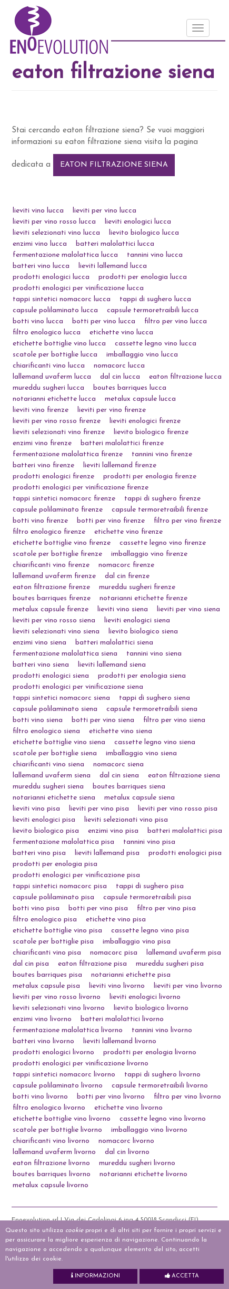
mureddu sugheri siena (48, 787)
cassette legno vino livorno (163, 1119)
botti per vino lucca (103, 321)
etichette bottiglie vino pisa (57, 931)
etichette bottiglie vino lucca (59, 344)
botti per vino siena (103, 720)
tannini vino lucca (155, 255)
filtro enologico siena (46, 731)
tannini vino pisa (149, 842)
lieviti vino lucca (38, 211)
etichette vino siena (120, 731)
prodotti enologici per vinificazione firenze (80, 488)
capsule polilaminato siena (55, 709)
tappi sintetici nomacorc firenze (64, 499)
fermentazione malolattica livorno (68, 1030)
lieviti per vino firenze (111, 410)
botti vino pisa (36, 908)
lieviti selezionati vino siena (56, 632)
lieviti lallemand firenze (119, 465)
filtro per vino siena (174, 720)
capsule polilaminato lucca (55, 310)
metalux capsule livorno (50, 1185)
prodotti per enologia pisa (55, 864)
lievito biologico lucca (144, 233)
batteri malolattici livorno (122, 1019)
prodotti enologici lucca (51, 277)
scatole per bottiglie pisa (53, 942)
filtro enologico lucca (47, 332)
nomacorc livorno (126, 1141)
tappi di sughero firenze (162, 499)
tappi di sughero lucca (155, 299)
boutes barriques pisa (47, 975)
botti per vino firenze (111, 521)
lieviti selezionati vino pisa (126, 820)
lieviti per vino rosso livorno (57, 997)
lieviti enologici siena (137, 620)
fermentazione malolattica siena (65, 654)
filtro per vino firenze (187, 521)
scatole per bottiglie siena (55, 753)
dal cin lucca (120, 377)
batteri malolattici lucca (115, 244)
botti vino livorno (40, 1097)
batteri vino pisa (39, 853)
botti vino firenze (40, 521)
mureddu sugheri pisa (170, 964)
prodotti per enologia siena (142, 676)
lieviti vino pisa (36, 809)
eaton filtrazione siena (114, 165)
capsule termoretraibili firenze (160, 510)
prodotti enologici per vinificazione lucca (78, 288)
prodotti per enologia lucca (142, 277)
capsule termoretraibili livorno (160, 1086)
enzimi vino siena (39, 643)
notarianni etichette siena (54, 798)
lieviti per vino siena (188, 609)
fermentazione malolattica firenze (68, 454)
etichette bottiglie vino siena (59, 742)
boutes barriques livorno (52, 1174)
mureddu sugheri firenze (137, 587)
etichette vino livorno (128, 1108)
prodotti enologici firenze (53, 476)
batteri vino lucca (41, 266)
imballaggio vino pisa (137, 942)
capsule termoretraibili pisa (147, 897)
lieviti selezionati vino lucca (56, 233)
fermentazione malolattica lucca (65, 255)
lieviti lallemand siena (112, 665)
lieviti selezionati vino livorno (59, 1008)
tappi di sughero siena (154, 698)
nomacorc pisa (113, 953)
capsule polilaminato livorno (58, 1086)
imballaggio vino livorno (149, 1130)
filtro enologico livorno (49, 1108)
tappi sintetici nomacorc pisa (60, 886)
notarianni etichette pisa (131, 975)
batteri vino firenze (43, 465)
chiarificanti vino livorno (51, 1141)
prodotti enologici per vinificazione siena (78, 687)
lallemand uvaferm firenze (54, 576)
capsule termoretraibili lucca (152, 310)
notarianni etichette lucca (54, 399)
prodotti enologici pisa (185, 853)
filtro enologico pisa (45, 920)
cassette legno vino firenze (163, 543)
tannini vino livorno (162, 1030)
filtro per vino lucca (175, 321)
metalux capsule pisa (46, 986)
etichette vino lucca (121, 332)
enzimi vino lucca (40, 244)
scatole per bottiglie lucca (55, 355)
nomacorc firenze (126, 565)
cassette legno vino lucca (155, 344)
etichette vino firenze (128, 532)
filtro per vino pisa (166, 908)
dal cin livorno (127, 1152)
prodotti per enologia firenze (149, 476)
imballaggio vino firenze (149, 554)
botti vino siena (38, 720)
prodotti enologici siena (51, 676)
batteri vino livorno (43, 1041)
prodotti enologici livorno (53, 1052)
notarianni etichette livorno (143, 1174)
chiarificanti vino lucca (49, 366)
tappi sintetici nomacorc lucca (62, 299)
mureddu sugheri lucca (48, 388)
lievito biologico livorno (151, 1008)
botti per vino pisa (98, 908)
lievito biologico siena (143, 632)
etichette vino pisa (116, 920)
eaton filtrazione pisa (92, 964)
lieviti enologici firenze (145, 421)
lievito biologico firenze (151, 432)
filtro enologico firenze (49, 532)
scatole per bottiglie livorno (57, 1130)
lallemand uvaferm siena (52, 776)
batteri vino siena (41, 665)
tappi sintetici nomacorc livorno (64, 1075)
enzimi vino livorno (42, 1019)
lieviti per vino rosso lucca (54, 222)
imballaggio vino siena (141, 753)
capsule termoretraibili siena (151, 709)
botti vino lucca (38, 321)
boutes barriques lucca (129, 388)
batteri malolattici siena (114, 643)
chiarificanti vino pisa (47, 953)
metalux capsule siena (139, 798)
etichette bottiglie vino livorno (62, 1119)
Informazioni (95, 1276)
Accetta (182, 1276)
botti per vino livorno (111, 1097)
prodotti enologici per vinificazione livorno (80, 1063)
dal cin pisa (31, 964)
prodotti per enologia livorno (149, 1052)
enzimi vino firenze (42, 443)
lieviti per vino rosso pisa (177, 809)
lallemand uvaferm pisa (183, 953)
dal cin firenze (127, 576)
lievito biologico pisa (46, 831)
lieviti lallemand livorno (119, 1041)
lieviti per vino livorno (188, 986)
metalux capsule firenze (50, 609)
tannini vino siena (154, 654)
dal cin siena (119, 776)
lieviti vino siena (122, 609)
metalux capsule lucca (140, 399)
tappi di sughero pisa (150, 886)
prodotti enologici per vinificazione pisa (76, 875)
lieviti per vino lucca (104, 211)
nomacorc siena (118, 764)
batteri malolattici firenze (122, 443)
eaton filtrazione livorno (51, 1163)
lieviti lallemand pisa (107, 853)
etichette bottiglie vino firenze (62, 543)
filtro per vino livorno (187, 1097)
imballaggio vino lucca (142, 355)
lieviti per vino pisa (99, 809)
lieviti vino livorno (117, 986)
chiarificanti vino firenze (51, 565)
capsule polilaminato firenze (58, 510)
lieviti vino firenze (40, 410)
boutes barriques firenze (52, 598)
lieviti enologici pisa (44, 820)
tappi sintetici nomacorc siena (61, 698)
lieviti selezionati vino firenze (59, 432)
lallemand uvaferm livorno (54, 1152)
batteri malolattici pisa (184, 831)
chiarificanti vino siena (48, 764)
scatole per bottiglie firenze (57, 554)
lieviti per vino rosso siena (54, 620)
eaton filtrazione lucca (185, 377)
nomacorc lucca (119, 366)
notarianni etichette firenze (143, 598)
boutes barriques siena (129, 787)
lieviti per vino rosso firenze (57, 421)
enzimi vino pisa (113, 831)
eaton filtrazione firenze (51, 587)
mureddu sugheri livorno (137, 1163)
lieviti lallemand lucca (112, 266)
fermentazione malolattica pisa (63, 842)
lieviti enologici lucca (138, 222)
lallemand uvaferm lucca (52, 377)
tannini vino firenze (162, 454)
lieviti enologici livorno (145, 997)
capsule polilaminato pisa (53, 897)
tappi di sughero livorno (162, 1075)
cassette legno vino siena (154, 742)
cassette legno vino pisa (150, 931)
